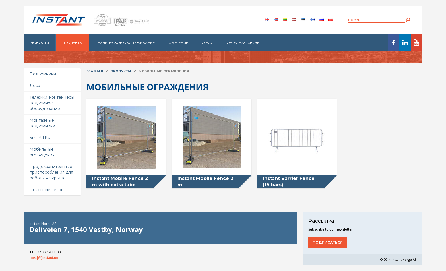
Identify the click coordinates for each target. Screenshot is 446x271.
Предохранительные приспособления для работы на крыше (51, 172)
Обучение (178, 42)
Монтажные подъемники (42, 123)
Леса (35, 85)
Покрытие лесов (46, 189)
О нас (207, 42)
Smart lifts (40, 137)
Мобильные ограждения (42, 152)
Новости (39, 42)
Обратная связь (243, 42)
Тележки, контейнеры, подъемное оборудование (52, 103)
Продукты (72, 42)
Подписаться (328, 242)
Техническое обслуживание (125, 42)
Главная (94, 71)
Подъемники (43, 73)
